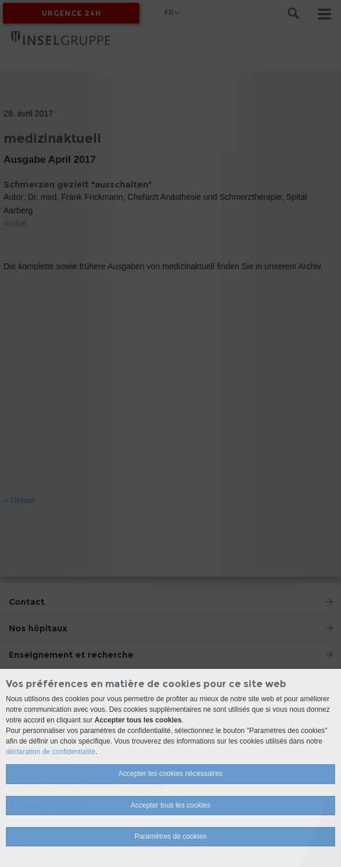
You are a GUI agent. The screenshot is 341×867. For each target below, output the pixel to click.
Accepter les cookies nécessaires (170, 773)
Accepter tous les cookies (170, 805)
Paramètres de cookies (171, 836)
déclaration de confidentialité (50, 752)
